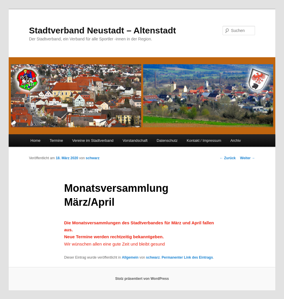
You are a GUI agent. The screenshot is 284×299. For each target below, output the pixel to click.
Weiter (247, 158)
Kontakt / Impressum (204, 140)
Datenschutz (166, 140)
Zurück (228, 158)
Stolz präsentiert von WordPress (142, 279)
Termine (56, 140)
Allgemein (130, 257)
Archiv (235, 140)
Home (35, 140)
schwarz (92, 158)
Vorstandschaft (135, 140)
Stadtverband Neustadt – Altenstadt (102, 30)
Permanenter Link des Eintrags (187, 257)
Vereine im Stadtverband (92, 140)
